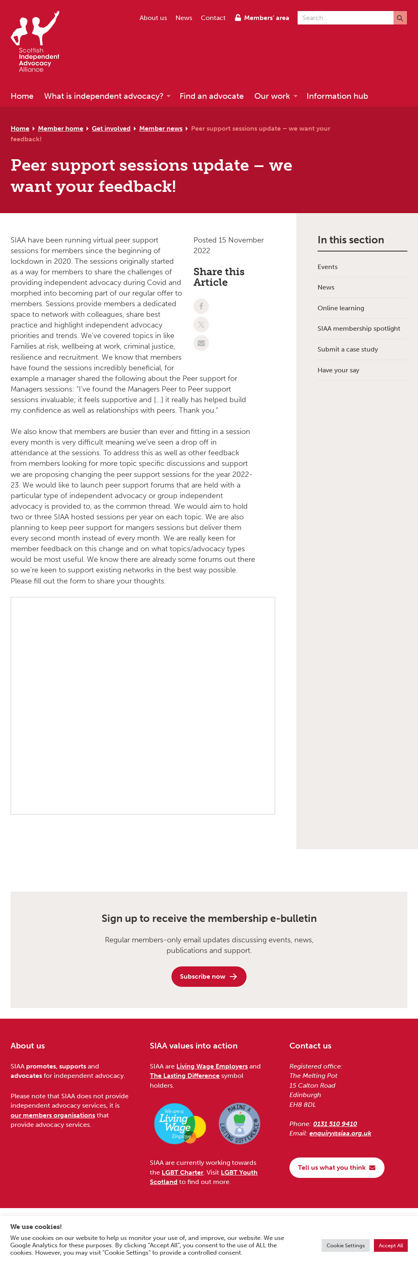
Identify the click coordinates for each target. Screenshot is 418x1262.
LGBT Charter (182, 1172)
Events (328, 267)
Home (20, 128)
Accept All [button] (391, 1245)
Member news (160, 128)
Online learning (341, 308)
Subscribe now (209, 977)
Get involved (111, 128)
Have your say (338, 370)
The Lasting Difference (185, 1075)
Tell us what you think (337, 1167)
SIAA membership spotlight (359, 328)
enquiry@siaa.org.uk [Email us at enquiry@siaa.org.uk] (340, 1133)
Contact (213, 18)
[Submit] (400, 17)
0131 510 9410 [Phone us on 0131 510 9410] (335, 1124)
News (184, 18)
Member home (60, 128)
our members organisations (53, 1115)
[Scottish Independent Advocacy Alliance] (39, 43)
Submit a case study (348, 349)
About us (153, 18)
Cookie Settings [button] (346, 1245)
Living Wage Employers (212, 1066)
